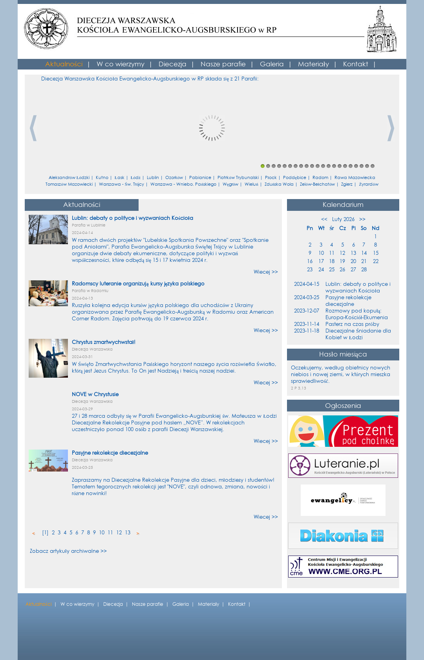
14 (334, 166)
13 (328, 166)
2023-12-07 (306, 311)
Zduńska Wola (279, 184)
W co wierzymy (120, 64)
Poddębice (294, 177)
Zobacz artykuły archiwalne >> (68, 551)
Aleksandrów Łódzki (69, 177)
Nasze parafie (223, 64)
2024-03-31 (82, 357)
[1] (45, 533)
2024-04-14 (82, 232)
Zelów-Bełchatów (317, 184)
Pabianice (200, 177)
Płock (271, 177)
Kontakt (355, 64)
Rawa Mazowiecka (354, 177)
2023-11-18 (306, 331)
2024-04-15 (306, 284)
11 (317, 166)
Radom (320, 177)
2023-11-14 (306, 324)
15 (339, 166)
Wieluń (251, 184)
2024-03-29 (82, 409)
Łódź (136, 177)
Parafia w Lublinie (89, 225)
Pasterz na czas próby (352, 324)
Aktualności (63, 64)
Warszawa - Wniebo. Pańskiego (183, 184)
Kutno (102, 177)
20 (367, 166)
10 (312, 166)
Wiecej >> (266, 272)
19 (361, 166)
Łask (119, 177)
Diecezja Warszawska (92, 349)
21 (372, 166)
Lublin (153, 177)
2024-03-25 (82, 467)
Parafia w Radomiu (90, 291)
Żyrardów (368, 184)
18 (356, 166)
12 (323, 166)
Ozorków (174, 177)
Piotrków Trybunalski (238, 177)
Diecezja (172, 64)
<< (324, 219)
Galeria (272, 64)
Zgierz (347, 184)
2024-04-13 (82, 298)
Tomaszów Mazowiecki (69, 184)
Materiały (313, 64)
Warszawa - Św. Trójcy (121, 184)
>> (362, 219)
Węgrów (230, 184)
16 (345, 166)
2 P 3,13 (298, 388)
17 (350, 166)
